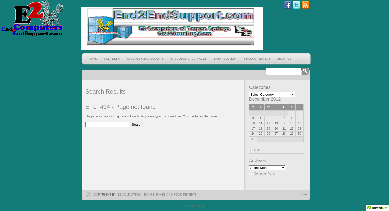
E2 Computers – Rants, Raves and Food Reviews (157, 194)
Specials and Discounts (145, 58)
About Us (284, 58)
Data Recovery (225, 58)
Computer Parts (264, 173)
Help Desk (112, 58)
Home (93, 58)
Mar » (258, 150)
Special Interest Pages (188, 58)
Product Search (257, 58)
